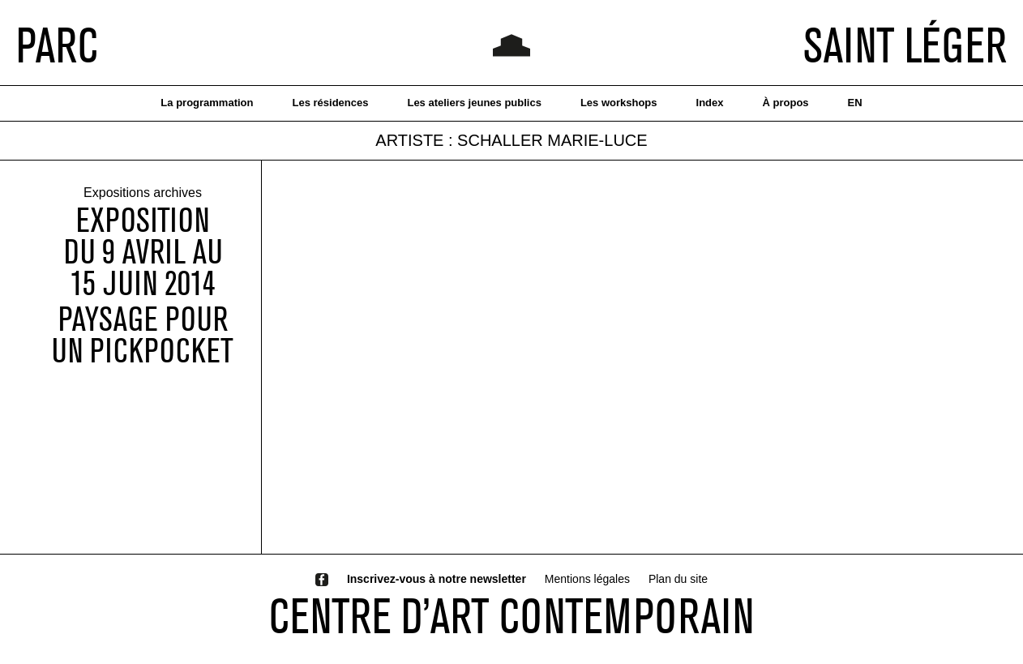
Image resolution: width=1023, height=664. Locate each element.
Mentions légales (587, 578)
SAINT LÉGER (905, 44)
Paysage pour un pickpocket (142, 334)
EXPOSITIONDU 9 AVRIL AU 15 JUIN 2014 (143, 251)
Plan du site (678, 578)
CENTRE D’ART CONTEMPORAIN (511, 615)
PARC (57, 44)
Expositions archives (142, 193)
